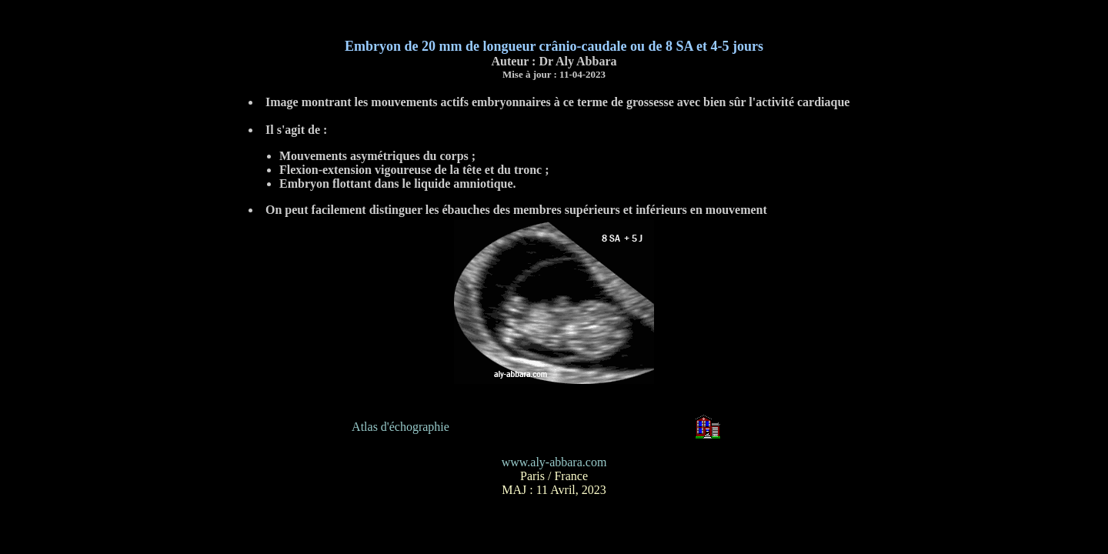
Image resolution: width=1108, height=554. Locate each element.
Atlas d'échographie (400, 426)
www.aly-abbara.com (554, 462)
